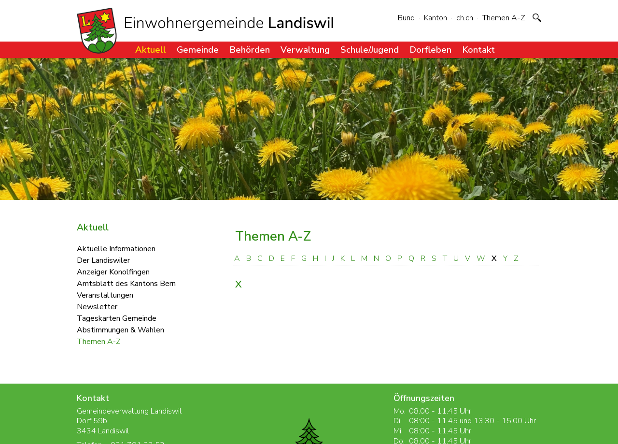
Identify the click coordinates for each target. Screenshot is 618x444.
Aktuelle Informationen (116, 248)
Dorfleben (430, 49)
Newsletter (97, 306)
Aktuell (150, 49)
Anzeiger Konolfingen (113, 271)
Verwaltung (305, 49)
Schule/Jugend (369, 49)
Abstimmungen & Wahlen (120, 329)
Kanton (435, 18)
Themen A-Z (503, 18)
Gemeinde (198, 49)
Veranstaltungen (105, 294)
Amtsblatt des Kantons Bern (126, 283)
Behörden (249, 49)
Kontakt (478, 49)
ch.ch (464, 18)
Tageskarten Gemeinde (116, 318)
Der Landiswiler (103, 260)
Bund (406, 18)
